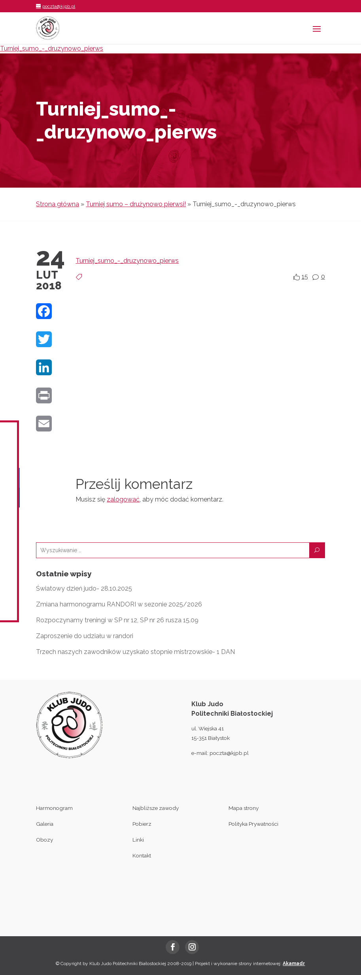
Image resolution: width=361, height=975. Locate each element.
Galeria (44, 824)
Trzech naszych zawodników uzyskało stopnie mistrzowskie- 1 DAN (135, 652)
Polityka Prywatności (253, 824)
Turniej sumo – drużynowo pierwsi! (136, 204)
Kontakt (141, 855)
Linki (138, 839)
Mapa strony (244, 808)
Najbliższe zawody (155, 808)
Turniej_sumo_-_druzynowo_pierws (51, 48)
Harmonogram (54, 808)
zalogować (123, 499)
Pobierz (141, 824)
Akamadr (294, 963)
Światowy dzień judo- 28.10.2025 (84, 588)
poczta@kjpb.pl (229, 753)
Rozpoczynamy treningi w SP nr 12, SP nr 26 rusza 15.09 (117, 620)
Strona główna (57, 204)
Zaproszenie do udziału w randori (84, 636)
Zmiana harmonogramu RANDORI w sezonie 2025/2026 (119, 604)
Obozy (44, 839)
